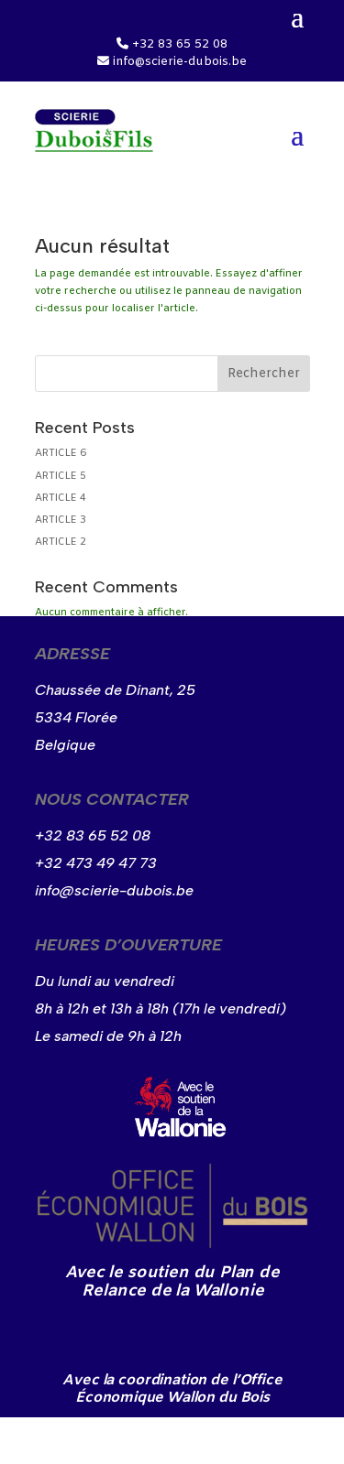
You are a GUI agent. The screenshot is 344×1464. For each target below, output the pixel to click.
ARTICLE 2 (60, 542)
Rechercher (263, 374)
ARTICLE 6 (60, 453)
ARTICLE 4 (60, 498)
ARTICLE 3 (60, 520)
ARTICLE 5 (60, 476)
